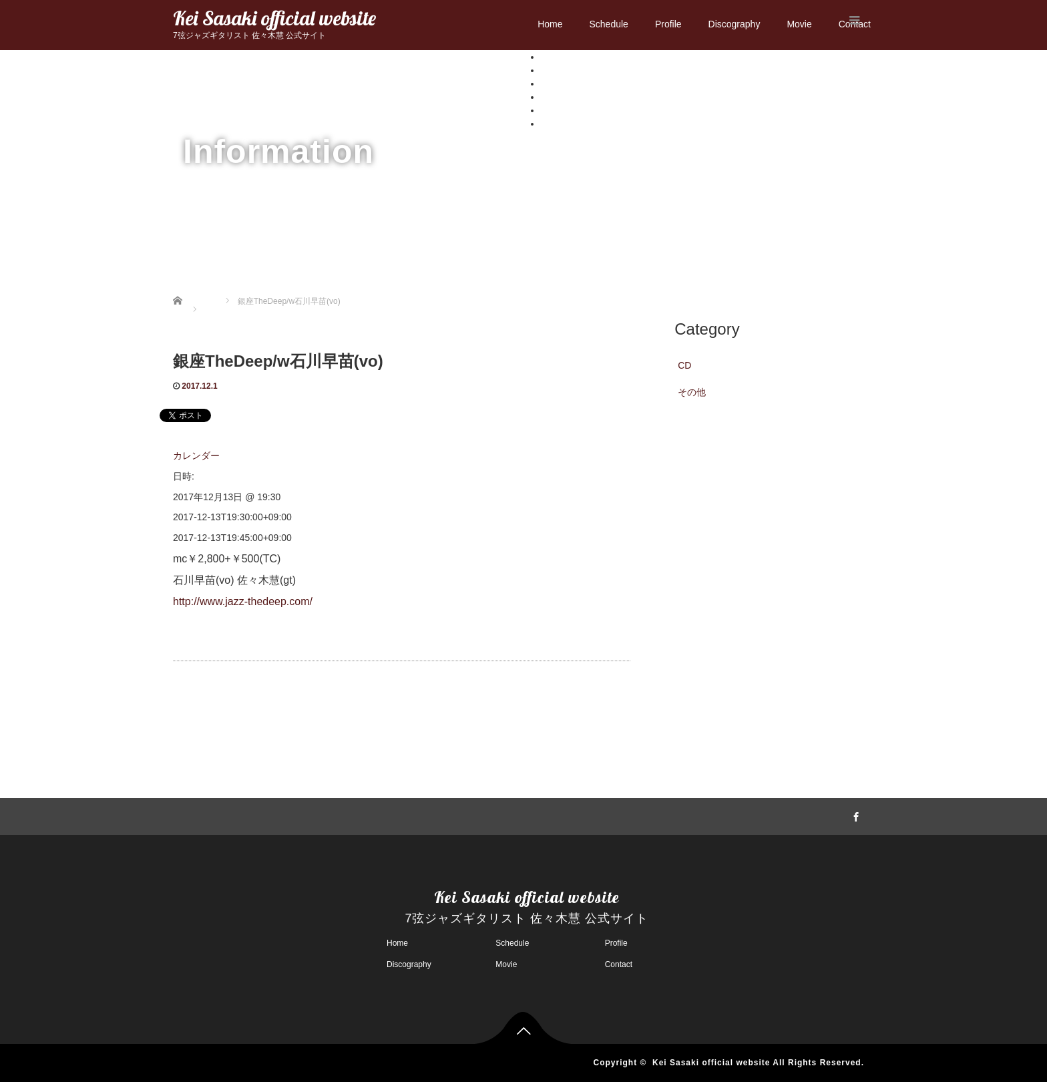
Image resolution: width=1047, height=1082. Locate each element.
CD (684, 365)
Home (550, 24)
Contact (557, 123)
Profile (668, 24)
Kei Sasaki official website (274, 18)
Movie (799, 24)
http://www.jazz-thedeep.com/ (242, 601)
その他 (692, 392)
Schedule (608, 24)
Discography (734, 24)
